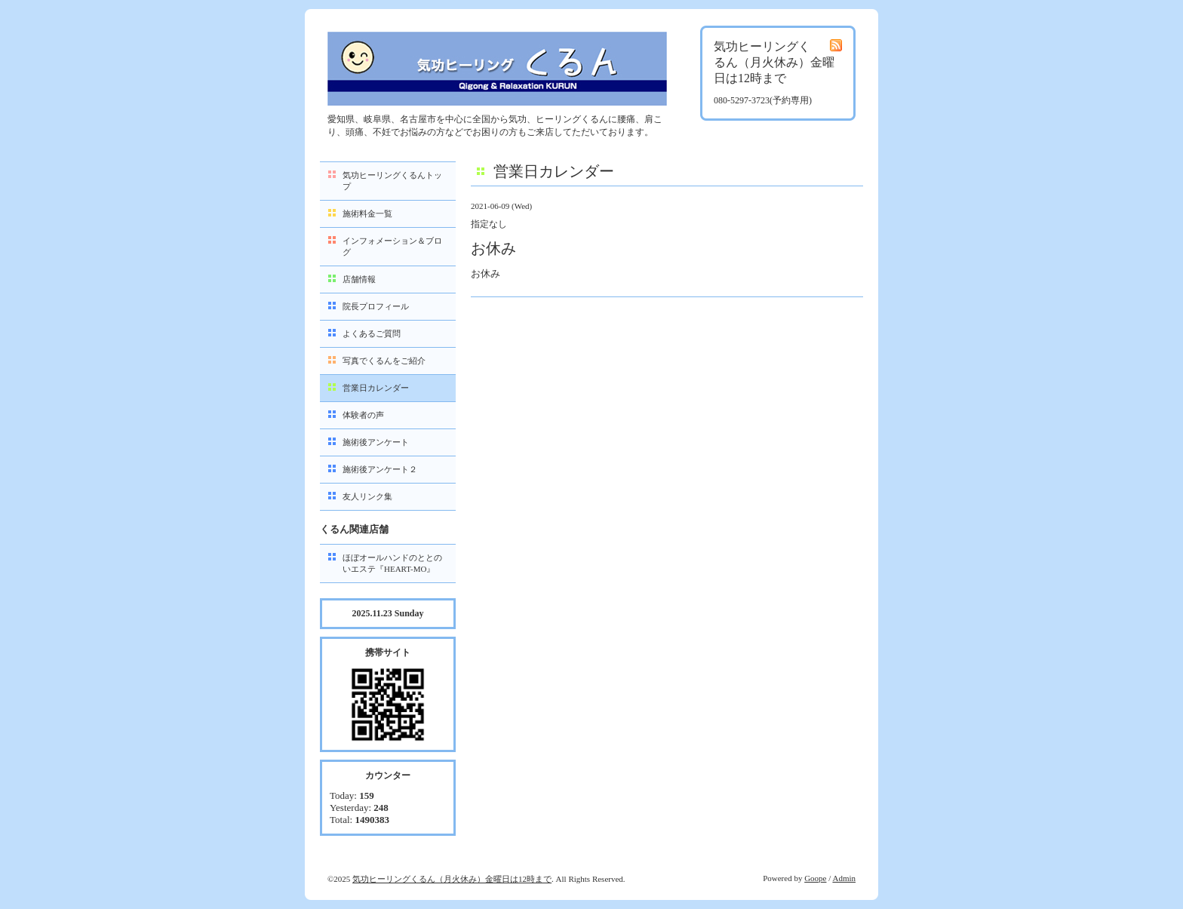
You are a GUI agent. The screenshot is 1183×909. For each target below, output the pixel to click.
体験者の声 (363, 414)
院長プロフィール (376, 306)
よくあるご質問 (372, 333)
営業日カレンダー (376, 387)
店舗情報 (359, 279)
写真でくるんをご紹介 (384, 360)
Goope (815, 878)
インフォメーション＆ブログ (392, 246)
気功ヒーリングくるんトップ (392, 180)
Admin (844, 878)
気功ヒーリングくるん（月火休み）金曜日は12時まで (452, 878)
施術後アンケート (376, 442)
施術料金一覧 (367, 213)
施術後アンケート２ (380, 469)
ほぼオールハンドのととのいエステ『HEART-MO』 (392, 563)
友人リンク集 (367, 496)
